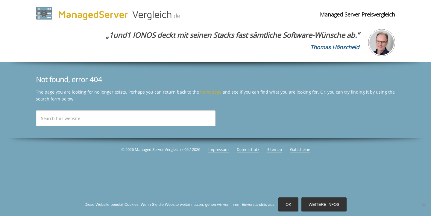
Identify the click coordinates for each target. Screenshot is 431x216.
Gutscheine (300, 149)
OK (288, 204)
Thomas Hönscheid (334, 47)
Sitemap (274, 149)
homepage (210, 92)
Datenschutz (248, 149)
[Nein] (424, 205)
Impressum (218, 149)
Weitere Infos (324, 204)
